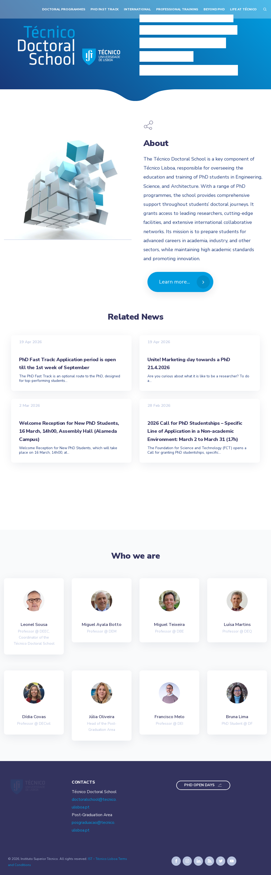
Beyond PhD (214, 9)
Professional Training (177, 9)
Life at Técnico (243, 9)
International (137, 9)
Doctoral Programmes (63, 9)
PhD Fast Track (105, 9)
